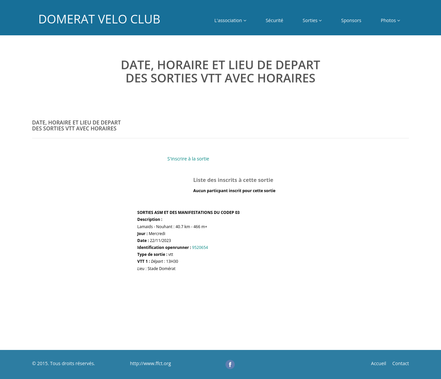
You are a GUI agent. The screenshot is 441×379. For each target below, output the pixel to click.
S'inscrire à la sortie (188, 158)
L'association (230, 20)
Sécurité (274, 20)
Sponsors (351, 20)
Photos (390, 20)
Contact (400, 363)
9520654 (200, 247)
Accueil (378, 363)
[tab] (220, 133)
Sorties (312, 20)
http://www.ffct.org (150, 363)
